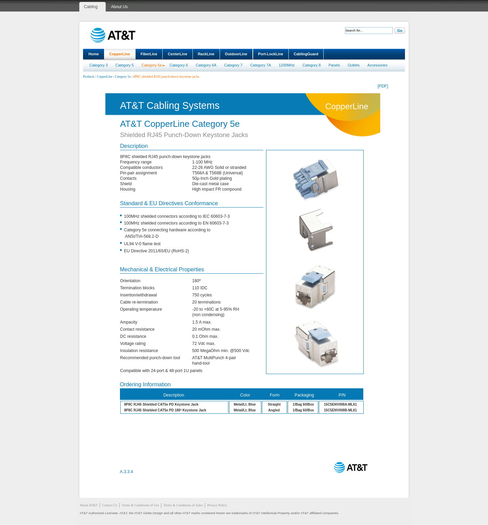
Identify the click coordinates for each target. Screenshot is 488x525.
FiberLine (149, 54)
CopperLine (119, 54)
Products (88, 76)
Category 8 (312, 65)
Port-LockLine (270, 54)
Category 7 (233, 65)
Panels (334, 65)
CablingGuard (306, 54)
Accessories (377, 65)
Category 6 (179, 65)
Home (93, 54)
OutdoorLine (236, 54)
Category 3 (98, 65)
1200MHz (287, 65)
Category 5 (125, 65)
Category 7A (260, 65)
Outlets (354, 65)
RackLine (206, 54)
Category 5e (152, 65)
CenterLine (177, 54)
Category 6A (206, 65)
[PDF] (383, 86)
